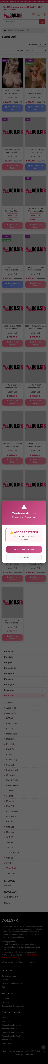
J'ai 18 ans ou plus (24, 549)
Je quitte (24, 557)
